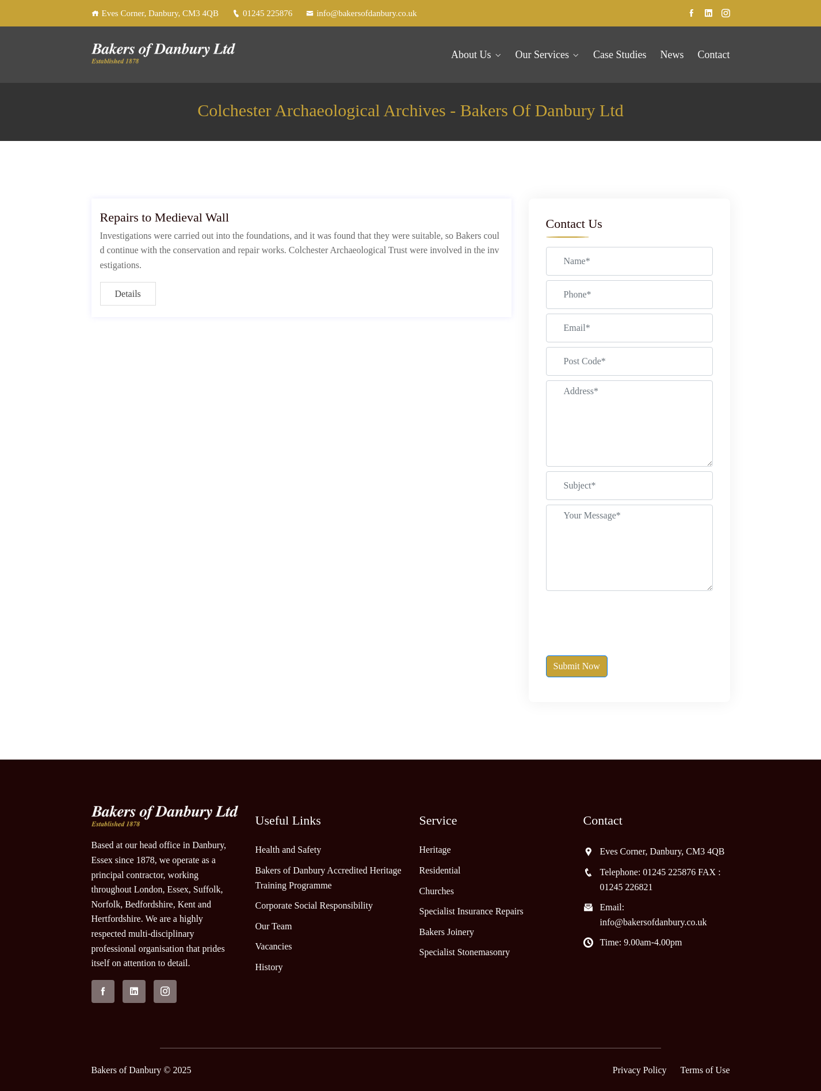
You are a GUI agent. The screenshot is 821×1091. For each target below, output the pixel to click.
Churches (436, 891)
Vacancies (273, 946)
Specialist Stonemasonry (464, 952)
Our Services (542, 54)
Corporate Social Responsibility (314, 905)
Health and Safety (288, 850)
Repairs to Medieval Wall (165, 217)
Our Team (273, 926)
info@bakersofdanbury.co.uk (361, 13)
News (672, 54)
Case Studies (620, 54)
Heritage (435, 850)
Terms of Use (705, 1070)
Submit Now (576, 666)
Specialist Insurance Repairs (471, 911)
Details (128, 294)
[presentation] (633, 618)
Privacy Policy (640, 1070)
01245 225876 (262, 13)
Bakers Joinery (447, 932)
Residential (440, 870)
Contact (714, 54)
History (269, 967)
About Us (471, 54)
